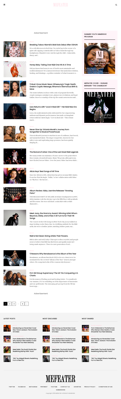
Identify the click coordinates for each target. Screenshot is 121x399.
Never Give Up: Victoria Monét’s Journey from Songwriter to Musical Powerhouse (49, 130)
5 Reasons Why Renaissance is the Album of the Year (53, 253)
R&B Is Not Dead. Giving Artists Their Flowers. (49, 236)
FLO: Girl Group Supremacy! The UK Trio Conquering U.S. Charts (54, 274)
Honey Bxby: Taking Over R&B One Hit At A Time (50, 64)
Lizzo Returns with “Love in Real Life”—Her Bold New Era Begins (53, 108)
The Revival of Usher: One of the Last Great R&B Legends (54, 152)
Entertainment (18, 336)
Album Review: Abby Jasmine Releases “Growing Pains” (51, 191)
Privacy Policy (89, 387)
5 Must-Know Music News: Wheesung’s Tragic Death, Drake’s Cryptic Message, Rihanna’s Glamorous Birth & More (53, 87)
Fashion (16, 356)
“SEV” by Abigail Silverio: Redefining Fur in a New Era (25, 359)
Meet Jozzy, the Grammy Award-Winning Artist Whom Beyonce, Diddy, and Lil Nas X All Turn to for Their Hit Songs (53, 216)
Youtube (54, 387)
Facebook (22, 387)
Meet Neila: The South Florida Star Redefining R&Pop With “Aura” (24, 350)
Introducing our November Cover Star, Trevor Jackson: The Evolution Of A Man (25, 330)
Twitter (12, 387)
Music (32, 41)
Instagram (33, 387)
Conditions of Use (105, 387)
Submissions (60, 390)
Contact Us (65, 387)
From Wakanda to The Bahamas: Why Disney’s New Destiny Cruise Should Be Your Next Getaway (24, 341)
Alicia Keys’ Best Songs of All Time (44, 171)
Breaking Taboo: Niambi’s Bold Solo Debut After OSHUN (54, 44)
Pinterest (44, 387)
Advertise (77, 387)
